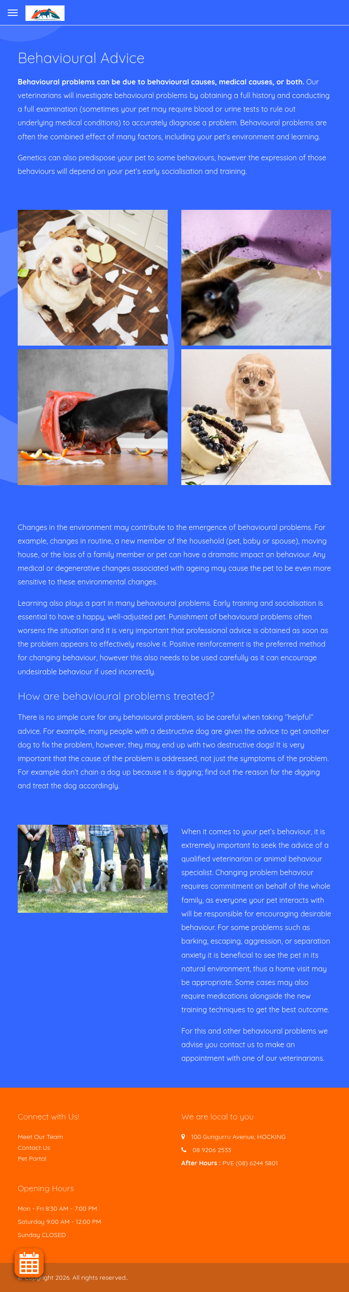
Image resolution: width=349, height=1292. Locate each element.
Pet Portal (32, 1158)
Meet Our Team (40, 1137)
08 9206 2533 (212, 1150)
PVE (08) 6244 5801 (250, 1163)
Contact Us (34, 1147)
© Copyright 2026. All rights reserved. (72, 1277)
